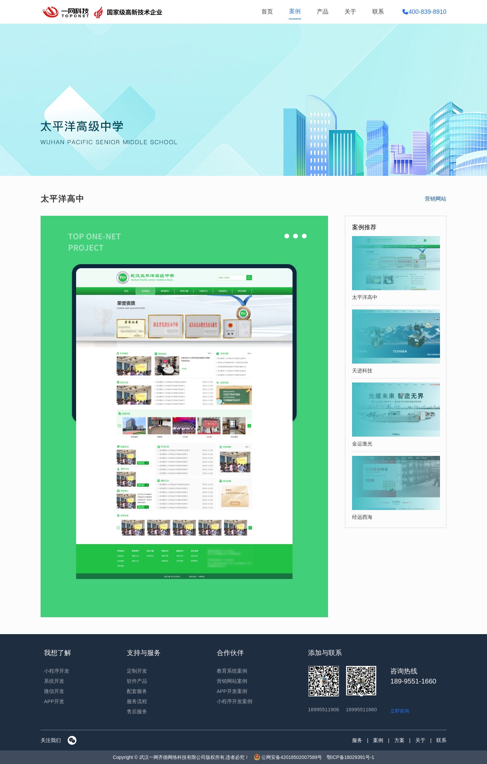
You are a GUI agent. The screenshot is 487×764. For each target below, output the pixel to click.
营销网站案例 (232, 681)
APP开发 (54, 701)
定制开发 (137, 671)
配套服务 (137, 691)
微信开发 (54, 691)
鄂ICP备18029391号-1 (350, 757)
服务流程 (137, 701)
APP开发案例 (232, 691)
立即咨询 (399, 711)
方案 (399, 740)
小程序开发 (56, 671)
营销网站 (435, 199)
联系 (378, 11)
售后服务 (137, 711)
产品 (322, 11)
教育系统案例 (232, 671)
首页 (267, 11)
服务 (357, 740)
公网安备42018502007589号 (288, 757)
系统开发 (54, 681)
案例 (295, 11)
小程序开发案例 (234, 701)
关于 (350, 11)
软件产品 (137, 681)
